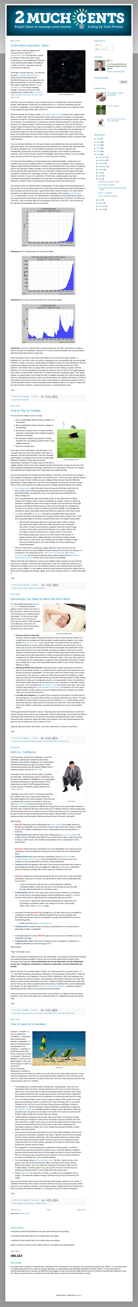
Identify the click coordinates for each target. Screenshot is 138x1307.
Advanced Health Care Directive (47, 687)
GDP (18, 400)
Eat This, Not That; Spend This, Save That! (116, 120)
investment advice (27, 1013)
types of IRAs (20, 804)
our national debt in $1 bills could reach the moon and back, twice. (26, 94)
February (102, 206)
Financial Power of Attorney (57, 741)
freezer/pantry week (45, 1160)
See (16, 514)
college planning (28, 588)
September (103, 167)
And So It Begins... (113, 106)
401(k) (19, 1013)
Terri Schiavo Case (49, 685)
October (102, 163)
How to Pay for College (25, 410)
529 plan (37, 514)
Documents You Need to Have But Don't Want (40, 599)
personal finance (39, 588)
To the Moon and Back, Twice (30, 45)
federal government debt (50, 114)
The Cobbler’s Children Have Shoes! (115, 94)
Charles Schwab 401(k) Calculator (52, 986)
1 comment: (35, 396)
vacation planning (40, 1203)
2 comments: (35, 585)
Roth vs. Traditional (23, 752)
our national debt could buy (27, 75)
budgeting (20, 1203)
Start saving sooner (22, 488)
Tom (111, 61)
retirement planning (51, 1013)
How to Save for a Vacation (28, 1024)
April (100, 200)
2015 (99, 145)
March (101, 203)
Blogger (78, 1295)
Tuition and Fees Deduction (54, 553)
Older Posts (81, 1210)
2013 (99, 151)
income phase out (45, 923)
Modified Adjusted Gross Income (27, 859)
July (100, 173)
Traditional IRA (16, 789)
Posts (99, 45)
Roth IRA (38, 770)
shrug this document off (31, 643)
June (100, 176)
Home (49, 1210)
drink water (25, 1173)
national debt (24, 400)
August (101, 170)
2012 (99, 154)
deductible (66, 857)
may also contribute (69, 835)
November (102, 160)
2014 (99, 148)
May (100, 179)
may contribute (56, 825)
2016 (99, 142)
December (102, 157)
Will (67, 741)
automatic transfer (24, 1109)
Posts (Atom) (24, 1213)
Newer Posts (15, 1210)
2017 (99, 139)
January (102, 209)
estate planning (43, 741)
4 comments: (34, 1010)
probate (64, 700)
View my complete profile (115, 72)
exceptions (40, 906)
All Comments (101, 49)
